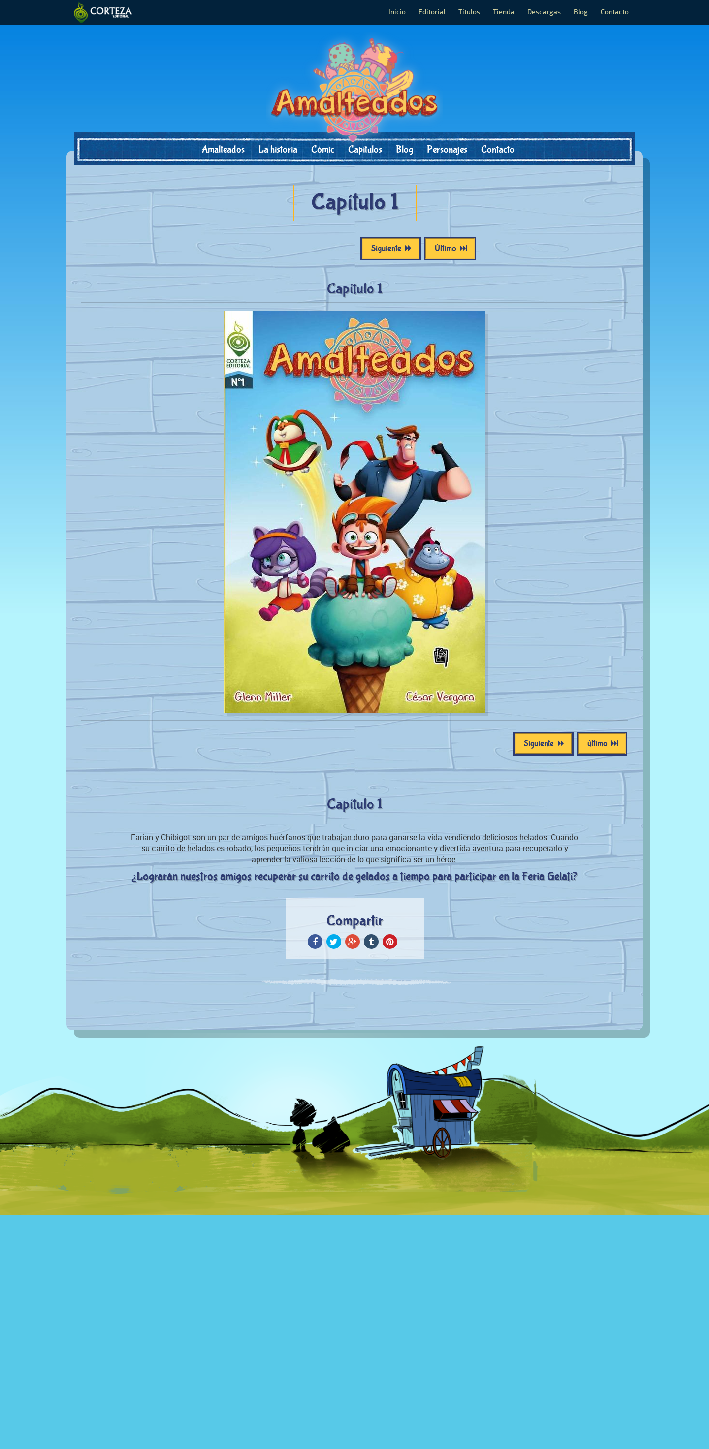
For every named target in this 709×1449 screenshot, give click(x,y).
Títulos (469, 12)
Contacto (615, 12)
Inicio (397, 12)
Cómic (322, 150)
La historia (277, 150)
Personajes (447, 150)
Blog (581, 12)
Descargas (544, 12)
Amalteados (223, 150)
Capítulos (365, 150)
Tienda (504, 12)
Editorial (432, 12)
